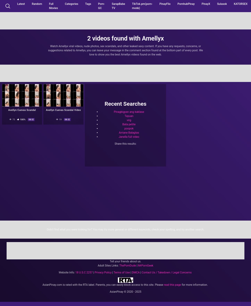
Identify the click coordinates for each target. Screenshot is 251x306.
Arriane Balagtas (129, 132)
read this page (172, 284)
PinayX (206, 4)
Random (37, 4)
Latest (21, 4)
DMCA (136, 272)
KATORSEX (241, 4)
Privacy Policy (103, 272)
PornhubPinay (186, 4)
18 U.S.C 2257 (84, 272)
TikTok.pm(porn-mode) (142, 6)
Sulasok (222, 4)
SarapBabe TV (118, 6)
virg (129, 120)
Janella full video (129, 136)
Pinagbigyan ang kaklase (129, 111)
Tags (88, 4)
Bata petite (129, 124)
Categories (71, 4)
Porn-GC (101, 6)
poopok (128, 128)
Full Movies (53, 6)
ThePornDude (127, 265)
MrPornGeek (145, 265)
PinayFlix (165, 4)
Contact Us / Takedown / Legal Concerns (166, 272)
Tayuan (129, 116)
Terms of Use (122, 272)
